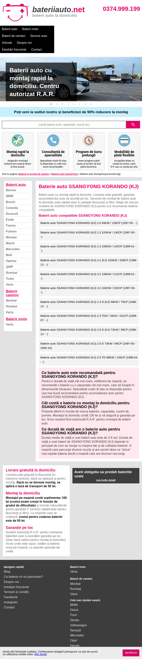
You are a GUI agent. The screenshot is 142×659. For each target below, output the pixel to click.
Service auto (80, 29)
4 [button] (68, 90)
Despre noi (115, 29)
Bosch (10, 188)
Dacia (74, 596)
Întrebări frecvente (14, 35)
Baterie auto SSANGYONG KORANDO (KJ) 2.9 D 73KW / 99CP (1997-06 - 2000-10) (88, 332)
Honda (74, 632)
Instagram (11, 588)
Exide (10, 206)
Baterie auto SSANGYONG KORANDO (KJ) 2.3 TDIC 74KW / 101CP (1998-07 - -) (88, 304)
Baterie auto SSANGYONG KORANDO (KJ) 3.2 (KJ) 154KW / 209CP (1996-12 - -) (88, 248)
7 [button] (85, 90)
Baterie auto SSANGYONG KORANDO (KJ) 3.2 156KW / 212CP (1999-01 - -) (88, 262)
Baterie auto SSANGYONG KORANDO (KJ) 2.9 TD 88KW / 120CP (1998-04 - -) (88, 346)
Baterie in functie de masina (33, 160)
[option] (71, 65)
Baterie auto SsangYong (64, 160)
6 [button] (80, 90)
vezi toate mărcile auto (86, 637)
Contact (36, 35)
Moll (9, 241)
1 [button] (51, 90)
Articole (98, 29)
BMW (9, 182)
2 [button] (57, 90)
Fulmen (11, 217)
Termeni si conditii (16, 578)
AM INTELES (131, 653)
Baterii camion (12, 279)
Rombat (11, 259)
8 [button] (91, 90)
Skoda (74, 606)
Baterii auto (9, 29)
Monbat (11, 223)
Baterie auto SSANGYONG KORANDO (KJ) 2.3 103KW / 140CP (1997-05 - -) (88, 221)
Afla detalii (40, 654)
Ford (73, 601)
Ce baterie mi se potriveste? (23, 563)
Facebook (10, 583)
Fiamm (11, 211)
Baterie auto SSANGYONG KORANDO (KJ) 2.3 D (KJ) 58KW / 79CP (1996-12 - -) (88, 290)
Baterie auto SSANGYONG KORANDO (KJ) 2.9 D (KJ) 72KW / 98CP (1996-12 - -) (88, 318)
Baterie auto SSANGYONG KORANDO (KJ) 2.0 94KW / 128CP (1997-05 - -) (88, 209)
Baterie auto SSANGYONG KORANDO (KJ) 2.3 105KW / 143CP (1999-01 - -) (88, 235)
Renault (75, 616)
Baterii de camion (55, 29)
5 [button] (74, 90)
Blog (7, 558)
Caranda (12, 194)
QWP (9, 253)
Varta (9, 270)
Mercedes (13, 235)
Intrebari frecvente (16, 573)
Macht (10, 229)
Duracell (12, 200)
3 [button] (62, 90)
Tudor (10, 265)
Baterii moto (30, 29)
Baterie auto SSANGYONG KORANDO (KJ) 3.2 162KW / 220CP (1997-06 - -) (88, 276)
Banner (11, 176)
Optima (11, 247)
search (133, 111)
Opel (73, 626)
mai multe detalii (106, 466)
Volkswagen (78, 611)
